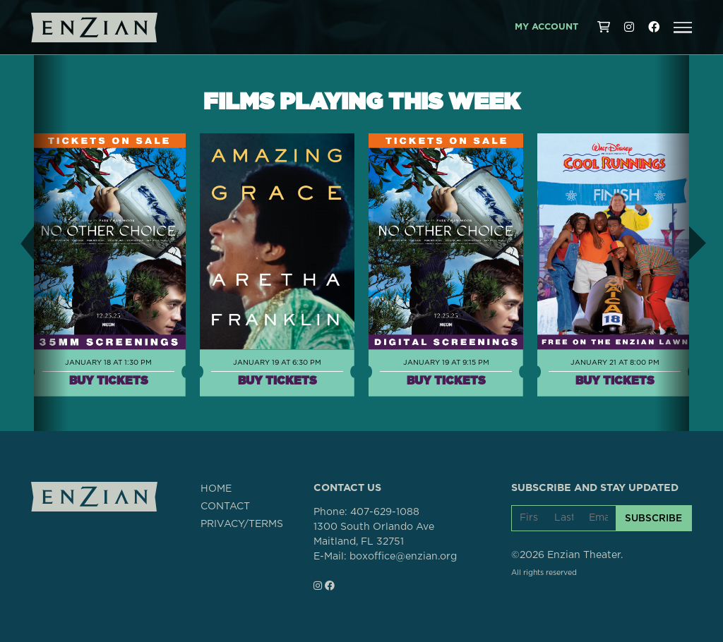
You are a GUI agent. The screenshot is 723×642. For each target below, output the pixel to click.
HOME (216, 489)
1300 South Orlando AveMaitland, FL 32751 (373, 534)
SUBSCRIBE (653, 517)
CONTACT (225, 506)
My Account (546, 27)
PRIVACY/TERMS (242, 524)
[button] (683, 27)
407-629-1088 (384, 512)
